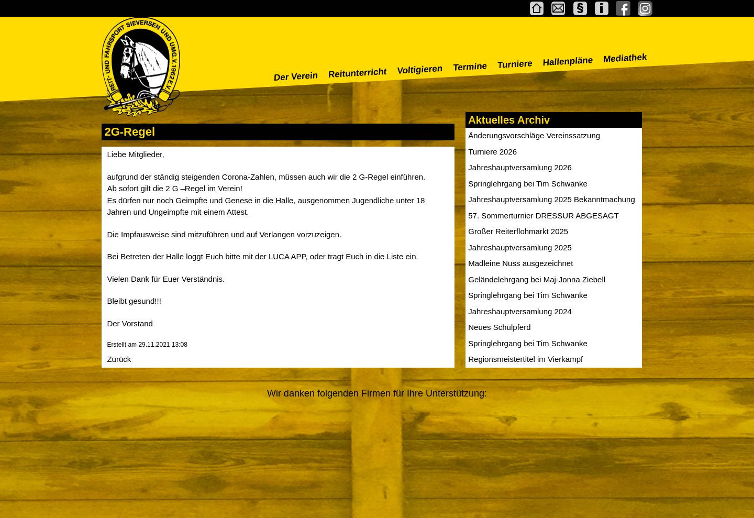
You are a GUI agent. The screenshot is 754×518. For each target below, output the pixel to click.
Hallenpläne (568, 61)
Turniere (515, 64)
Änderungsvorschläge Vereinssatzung (534, 135)
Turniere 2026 (492, 151)
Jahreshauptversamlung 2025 (520, 247)
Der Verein (296, 76)
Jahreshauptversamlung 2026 (520, 167)
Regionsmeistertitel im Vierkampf (525, 359)
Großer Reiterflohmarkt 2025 (518, 231)
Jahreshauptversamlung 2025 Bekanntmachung (551, 199)
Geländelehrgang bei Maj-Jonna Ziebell (536, 279)
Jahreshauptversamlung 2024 (520, 311)
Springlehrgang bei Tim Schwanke (527, 183)
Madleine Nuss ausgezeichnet (520, 263)
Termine (470, 67)
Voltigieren (420, 69)
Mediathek (625, 58)
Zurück (119, 359)
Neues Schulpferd (499, 327)
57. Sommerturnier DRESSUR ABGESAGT (543, 215)
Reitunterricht (357, 73)
